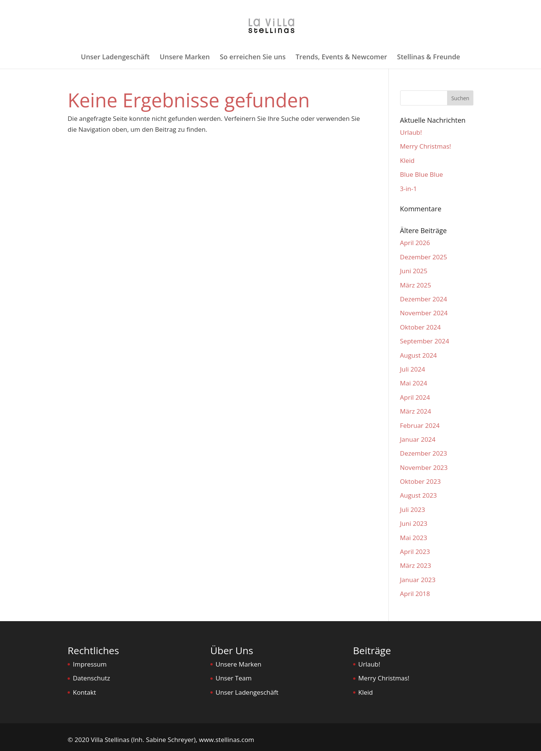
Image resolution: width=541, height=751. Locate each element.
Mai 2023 (413, 537)
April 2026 (415, 242)
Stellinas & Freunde (428, 57)
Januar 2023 (418, 579)
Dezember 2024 (423, 299)
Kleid (407, 160)
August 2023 (418, 495)
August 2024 (418, 355)
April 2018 (415, 593)
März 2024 (415, 411)
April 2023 (415, 551)
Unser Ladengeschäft (115, 57)
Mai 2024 (413, 383)
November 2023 (424, 467)
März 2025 (415, 285)
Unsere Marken (185, 57)
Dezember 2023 (423, 453)
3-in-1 (408, 188)
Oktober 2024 (420, 327)
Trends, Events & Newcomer (341, 57)
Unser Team (234, 678)
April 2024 (415, 397)
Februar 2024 (420, 425)
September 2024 (424, 341)
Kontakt (84, 692)
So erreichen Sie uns (253, 57)
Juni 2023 (414, 523)
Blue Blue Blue (421, 174)
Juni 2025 (414, 270)
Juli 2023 (412, 509)
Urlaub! (411, 132)
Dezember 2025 (423, 257)
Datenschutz (91, 678)
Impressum (90, 664)
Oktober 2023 (420, 481)
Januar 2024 (418, 439)
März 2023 (415, 565)
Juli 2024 (412, 369)
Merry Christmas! (425, 146)
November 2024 (424, 313)
